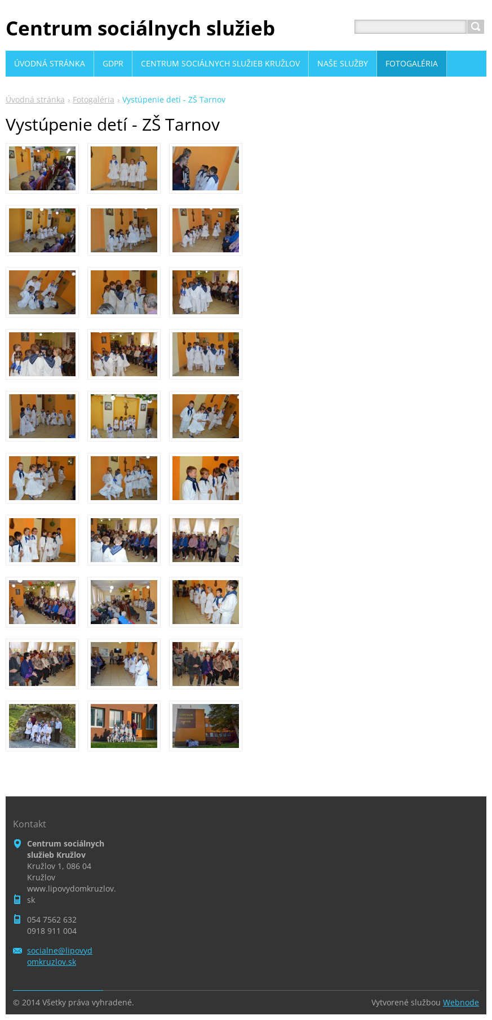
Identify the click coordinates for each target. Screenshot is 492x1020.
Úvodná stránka (35, 99)
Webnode (461, 1002)
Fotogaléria (93, 99)
